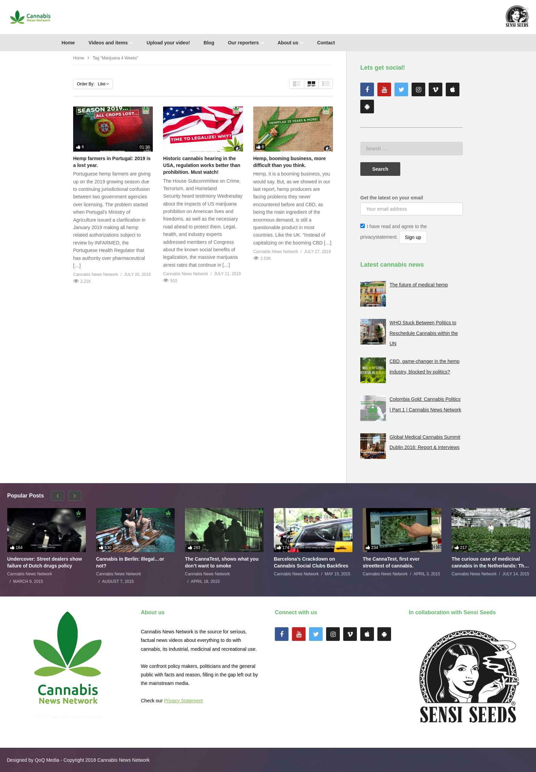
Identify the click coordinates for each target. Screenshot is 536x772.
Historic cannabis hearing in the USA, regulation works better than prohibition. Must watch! (201, 165)
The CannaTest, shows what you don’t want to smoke (221, 562)
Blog (209, 42)
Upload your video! (168, 42)
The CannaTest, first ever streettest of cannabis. (391, 562)
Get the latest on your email (391, 197)
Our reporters (246, 42)
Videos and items (111, 42)
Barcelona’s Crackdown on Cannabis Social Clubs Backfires (311, 562)
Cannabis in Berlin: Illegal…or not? (130, 562)
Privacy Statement (183, 700)
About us (291, 42)
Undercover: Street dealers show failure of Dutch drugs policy (44, 562)
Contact (326, 42)
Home (68, 42)
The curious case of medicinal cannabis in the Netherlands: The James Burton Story (489, 562)
